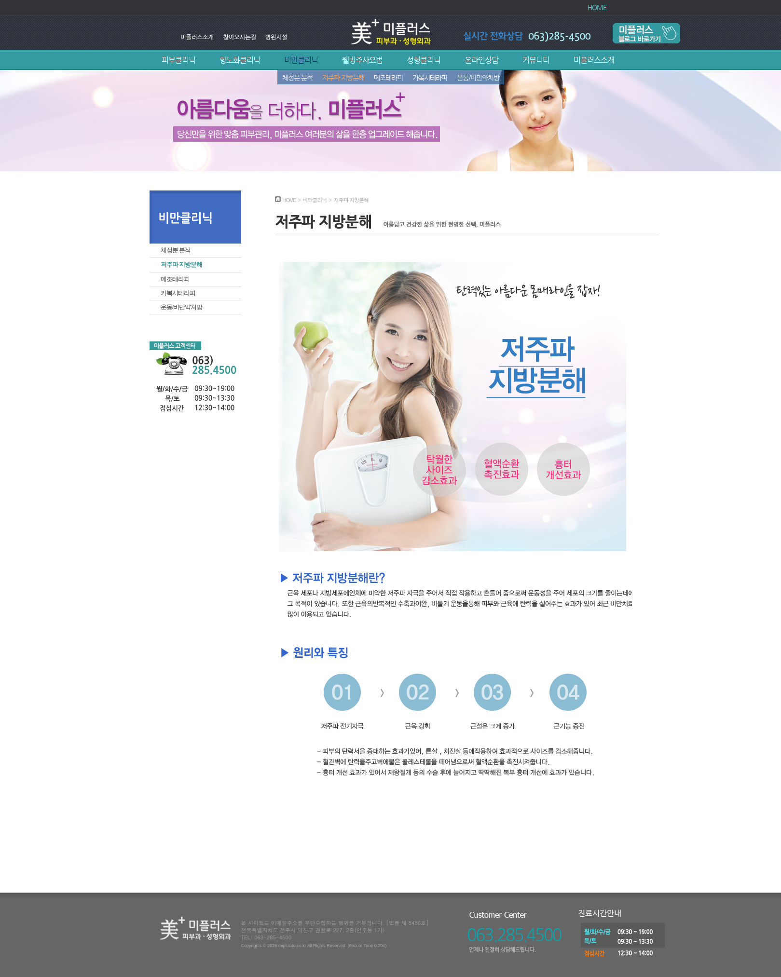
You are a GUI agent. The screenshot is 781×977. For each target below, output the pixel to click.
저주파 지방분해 (343, 77)
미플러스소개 (594, 60)
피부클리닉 (178, 60)
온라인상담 (481, 60)
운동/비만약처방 (478, 77)
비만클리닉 (301, 60)
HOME (597, 7)
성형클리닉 (423, 60)
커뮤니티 (535, 60)
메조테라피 (388, 77)
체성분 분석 (297, 77)
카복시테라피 (429, 77)
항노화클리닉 (239, 60)
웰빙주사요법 (362, 60)
